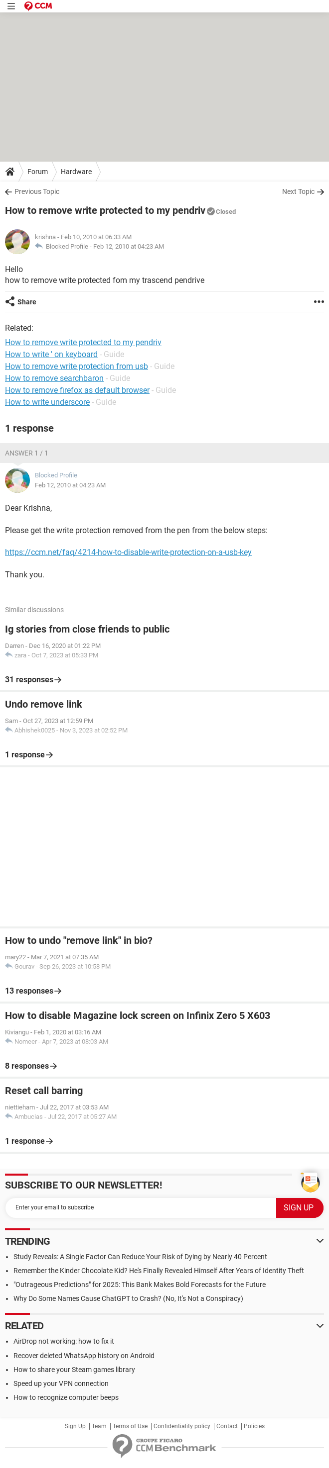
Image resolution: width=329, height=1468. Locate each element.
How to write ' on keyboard (51, 354)
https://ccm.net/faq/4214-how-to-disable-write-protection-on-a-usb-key (128, 552)
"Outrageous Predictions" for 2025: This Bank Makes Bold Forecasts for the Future (139, 1284)
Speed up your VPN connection (61, 1383)
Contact (227, 1426)
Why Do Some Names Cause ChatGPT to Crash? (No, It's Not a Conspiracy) (128, 1298)
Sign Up (75, 1426)
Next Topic (298, 191)
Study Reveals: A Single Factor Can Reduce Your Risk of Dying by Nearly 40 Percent (140, 1257)
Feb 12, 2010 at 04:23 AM (128, 246)
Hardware (76, 172)
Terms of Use (130, 1426)
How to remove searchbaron (54, 378)
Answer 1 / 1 (26, 453)
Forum (37, 172)
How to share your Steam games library (74, 1370)
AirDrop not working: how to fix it (63, 1341)
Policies (254, 1426)
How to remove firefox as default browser (77, 390)
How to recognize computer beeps (66, 1397)
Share (26, 302)
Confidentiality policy (182, 1426)
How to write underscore (47, 402)
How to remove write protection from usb (76, 366)
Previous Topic (36, 191)
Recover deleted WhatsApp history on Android (84, 1356)
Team (99, 1426)
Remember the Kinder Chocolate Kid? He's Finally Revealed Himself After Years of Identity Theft (158, 1271)
